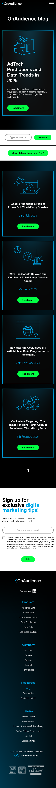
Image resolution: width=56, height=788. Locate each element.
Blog (28, 688)
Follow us (28, 591)
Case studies (28, 693)
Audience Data (28, 607)
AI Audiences (28, 612)
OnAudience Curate (28, 617)
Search (43, 137)
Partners (28, 655)
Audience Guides (28, 698)
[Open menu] (51, 3)
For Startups (28, 669)
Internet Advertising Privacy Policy (28, 726)
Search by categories (28, 153)
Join (28, 559)
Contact (28, 665)
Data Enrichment (28, 622)
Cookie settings (28, 740)
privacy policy (18, 548)
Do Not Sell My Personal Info (28, 731)
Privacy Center (28, 716)
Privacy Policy (28, 721)
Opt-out (28, 736)
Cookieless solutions (28, 631)
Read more (28, 226)
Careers (28, 660)
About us (28, 650)
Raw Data (28, 627)
